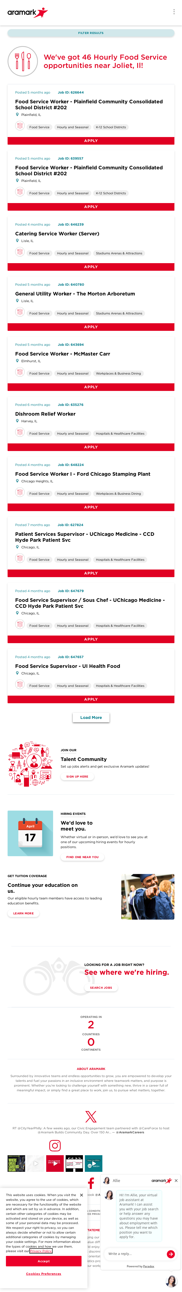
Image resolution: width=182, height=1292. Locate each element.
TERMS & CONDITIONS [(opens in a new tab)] (91, 1210)
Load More (91, 717)
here (121, 1266)
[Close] (81, 1195)
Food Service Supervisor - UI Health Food (67, 666)
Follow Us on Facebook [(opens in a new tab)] (91, 1195)
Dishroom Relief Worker (45, 414)
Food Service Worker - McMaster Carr (62, 354)
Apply (91, 140)
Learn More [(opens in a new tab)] (23, 913)
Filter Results (91, 33)
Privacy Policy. (41, 1251)
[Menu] (172, 12)
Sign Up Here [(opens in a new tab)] (77, 776)
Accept (44, 1261)
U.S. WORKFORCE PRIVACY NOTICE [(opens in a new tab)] (91, 1213)
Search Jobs (101, 987)
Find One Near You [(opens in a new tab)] (82, 857)
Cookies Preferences (43, 1274)
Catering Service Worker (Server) (57, 234)
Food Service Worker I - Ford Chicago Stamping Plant (82, 474)
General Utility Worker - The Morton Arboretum (75, 294)
